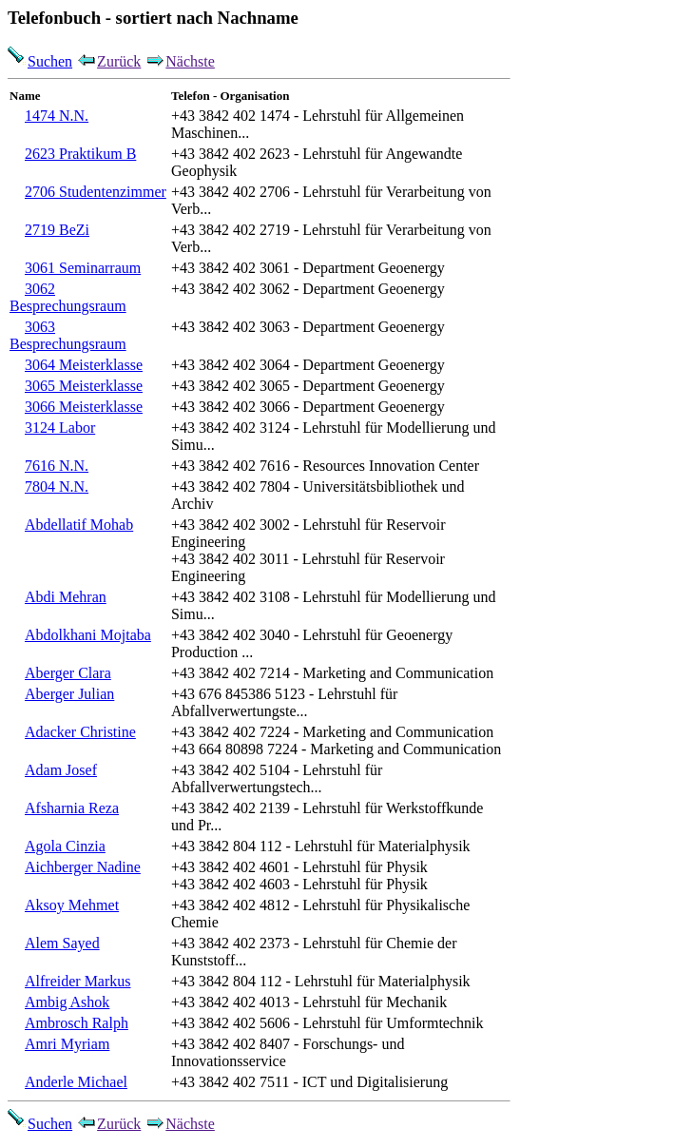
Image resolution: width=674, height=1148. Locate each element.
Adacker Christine (80, 732)
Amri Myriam (67, 1044)
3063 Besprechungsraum (68, 335)
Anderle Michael (76, 1082)
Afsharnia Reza (72, 808)
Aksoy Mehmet (72, 905)
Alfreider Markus (78, 981)
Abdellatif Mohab (79, 524)
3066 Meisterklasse (84, 407)
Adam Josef (61, 770)
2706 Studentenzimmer (95, 192)
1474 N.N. (56, 115)
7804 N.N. (56, 486)
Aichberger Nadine (83, 867)
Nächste (179, 61)
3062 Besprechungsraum (68, 297)
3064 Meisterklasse (84, 365)
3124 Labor (60, 427)
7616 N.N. (56, 465)
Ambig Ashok (67, 1002)
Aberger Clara (68, 673)
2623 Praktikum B (80, 154)
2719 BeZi (57, 230)
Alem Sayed (62, 943)
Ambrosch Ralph (76, 1023)
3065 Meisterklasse (84, 386)
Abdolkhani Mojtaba (88, 635)
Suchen (40, 61)
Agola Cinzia (65, 846)
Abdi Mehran (65, 597)
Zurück (108, 61)
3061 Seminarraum (83, 268)
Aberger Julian (69, 694)
